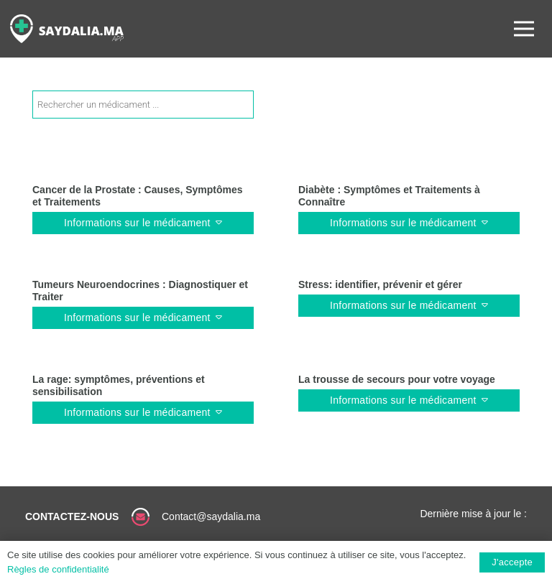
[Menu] (524, 29)
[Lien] (67, 28)
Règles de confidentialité (58, 569)
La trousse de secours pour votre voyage (396, 379)
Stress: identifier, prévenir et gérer (380, 284)
